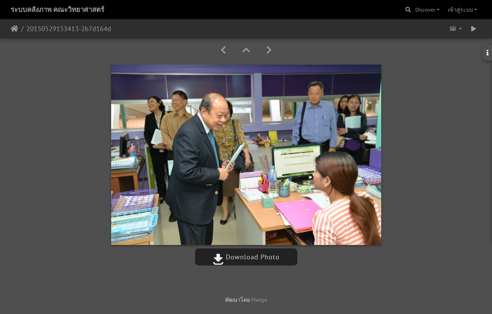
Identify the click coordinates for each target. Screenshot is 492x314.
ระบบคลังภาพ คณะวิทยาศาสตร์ (57, 9)
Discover (425, 9)
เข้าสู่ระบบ (460, 9)
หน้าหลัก (14, 29)
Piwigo (259, 299)
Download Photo (246, 256)
